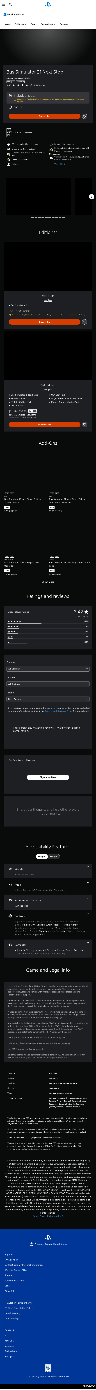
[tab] (42, 856)
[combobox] (48, 669)
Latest (7, 24)
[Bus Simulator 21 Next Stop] (38, 196)
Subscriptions (48, 24)
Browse (64, 24)
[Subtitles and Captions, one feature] (48, 902)
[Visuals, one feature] (48, 871)
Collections (20, 24)
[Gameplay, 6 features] (48, 949)
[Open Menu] (3, 4)
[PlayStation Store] (14, 14)
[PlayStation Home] (48, 4)
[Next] (91, 196)
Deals (34, 24)
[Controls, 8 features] (48, 925)
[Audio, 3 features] (48, 886)
